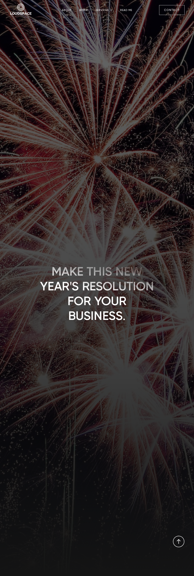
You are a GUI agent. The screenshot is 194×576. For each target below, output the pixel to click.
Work (83, 10)
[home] (20, 10)
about (67, 10)
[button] (104, 10)
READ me (126, 10)
